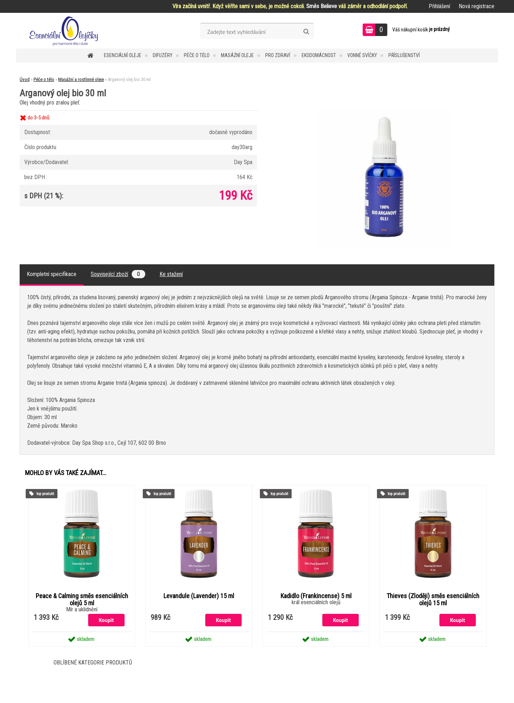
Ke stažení (171, 274)
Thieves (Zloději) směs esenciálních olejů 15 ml (433, 599)
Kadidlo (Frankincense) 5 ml (316, 596)
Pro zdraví (277, 55)
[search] (306, 32)
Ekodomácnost (319, 55)
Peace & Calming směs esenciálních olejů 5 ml (82, 599)
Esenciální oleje (122, 55)
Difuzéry (162, 55)
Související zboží (118, 274)
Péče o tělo (197, 55)
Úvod (25, 79)
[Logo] (65, 31)
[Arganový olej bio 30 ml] (384, 110)
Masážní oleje (237, 55)
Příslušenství (404, 55)
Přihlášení (439, 6)
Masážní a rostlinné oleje (81, 79)
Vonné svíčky (362, 55)
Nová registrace (476, 6)
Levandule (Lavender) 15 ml (198, 596)
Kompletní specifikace (51, 274)
